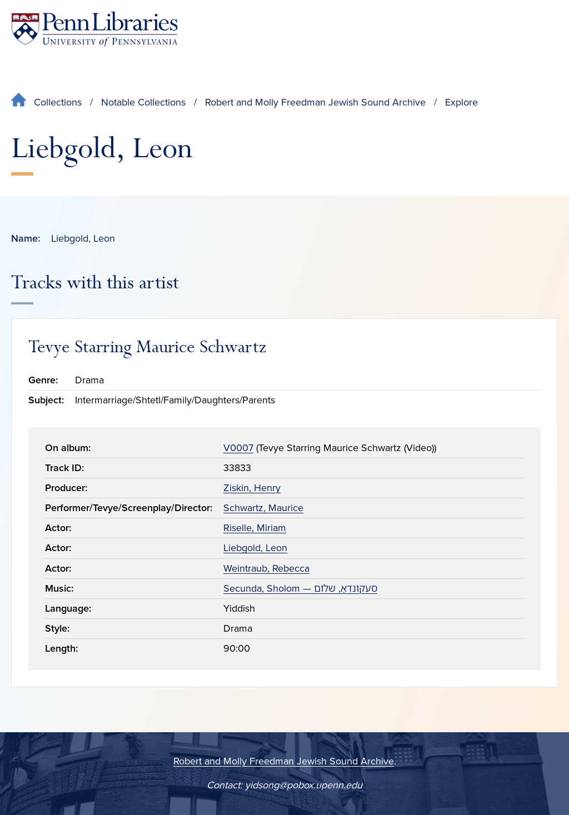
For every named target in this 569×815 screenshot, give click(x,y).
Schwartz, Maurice (263, 508)
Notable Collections (143, 102)
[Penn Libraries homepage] (94, 29)
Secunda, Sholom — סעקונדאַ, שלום (300, 588)
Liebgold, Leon (255, 548)
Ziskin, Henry (252, 488)
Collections (58, 102)
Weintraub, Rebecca (266, 568)
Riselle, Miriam (254, 528)
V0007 (238, 448)
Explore (461, 102)
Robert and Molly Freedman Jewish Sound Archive (315, 102)
